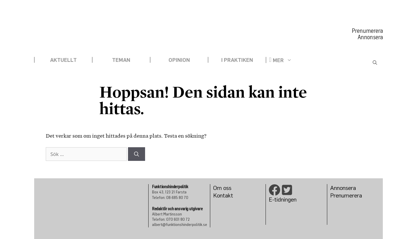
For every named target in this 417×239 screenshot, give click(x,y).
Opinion (179, 60)
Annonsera (370, 37)
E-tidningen (283, 199)
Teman (121, 60)
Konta (220, 195)
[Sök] (136, 154)
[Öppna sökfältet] (375, 63)
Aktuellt (63, 60)
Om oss (222, 187)
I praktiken (237, 60)
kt (230, 195)
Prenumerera (367, 31)
